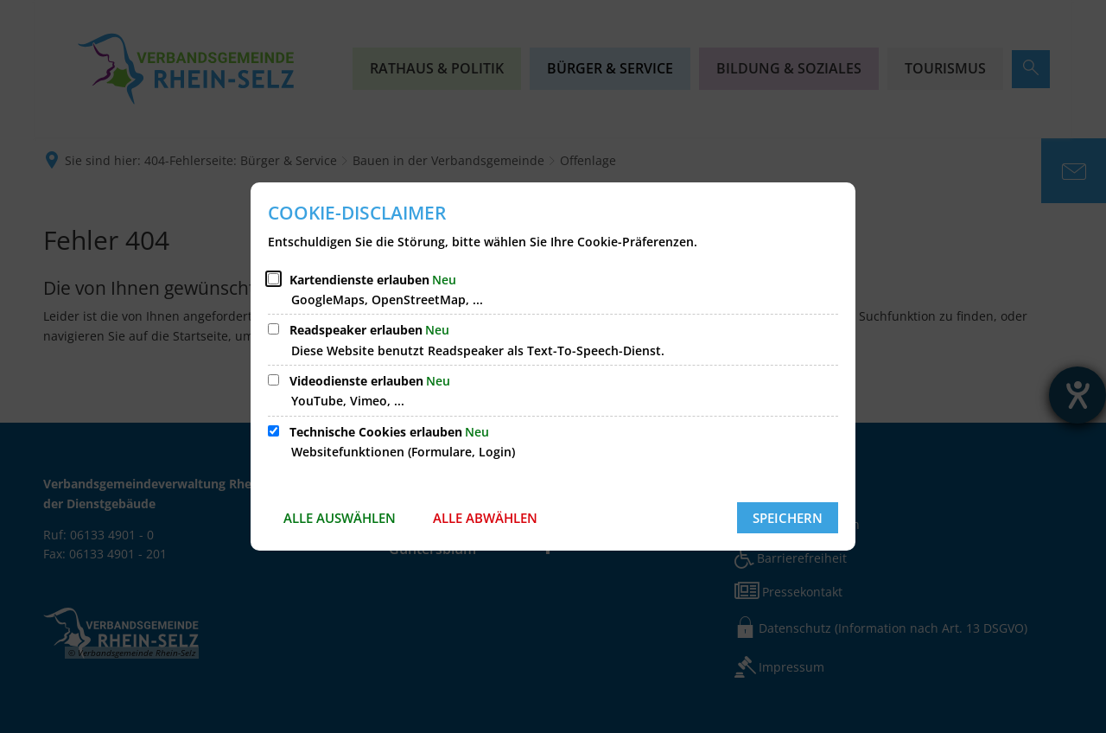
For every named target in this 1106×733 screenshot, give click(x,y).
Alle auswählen (339, 517)
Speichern (788, 517)
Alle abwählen (485, 517)
